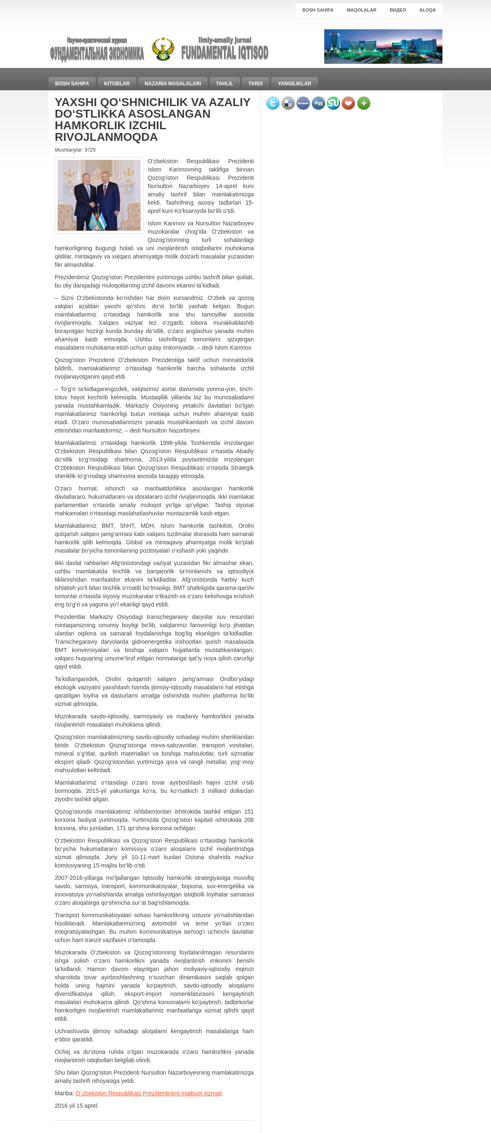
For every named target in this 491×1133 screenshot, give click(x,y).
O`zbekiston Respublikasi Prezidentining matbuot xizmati (149, 1093)
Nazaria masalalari (173, 84)
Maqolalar (362, 9)
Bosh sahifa (317, 9)
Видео (398, 9)
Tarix (255, 84)
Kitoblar (117, 84)
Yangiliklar (294, 84)
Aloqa (427, 9)
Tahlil (224, 84)
